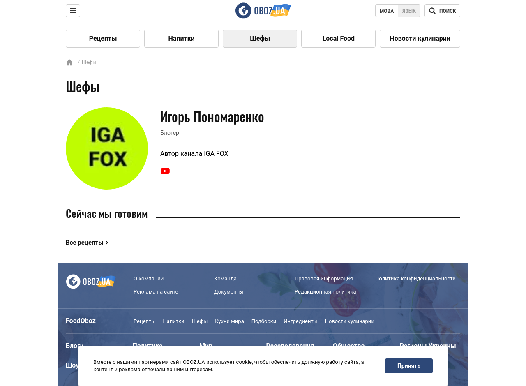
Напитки (181, 38)
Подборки (264, 321)
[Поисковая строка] (442, 11)
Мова (387, 11)
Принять (408, 366)
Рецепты (103, 38)
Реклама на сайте (156, 292)
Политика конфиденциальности (415, 278)
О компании (149, 278)
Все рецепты (85, 242)
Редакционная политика (325, 292)
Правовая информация (324, 278)
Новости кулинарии (420, 38)
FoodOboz (81, 321)
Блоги (75, 346)
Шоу (72, 365)
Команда (225, 278)
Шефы (260, 38)
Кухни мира (229, 321)
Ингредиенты (301, 321)
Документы (228, 292)
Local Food (339, 38)
